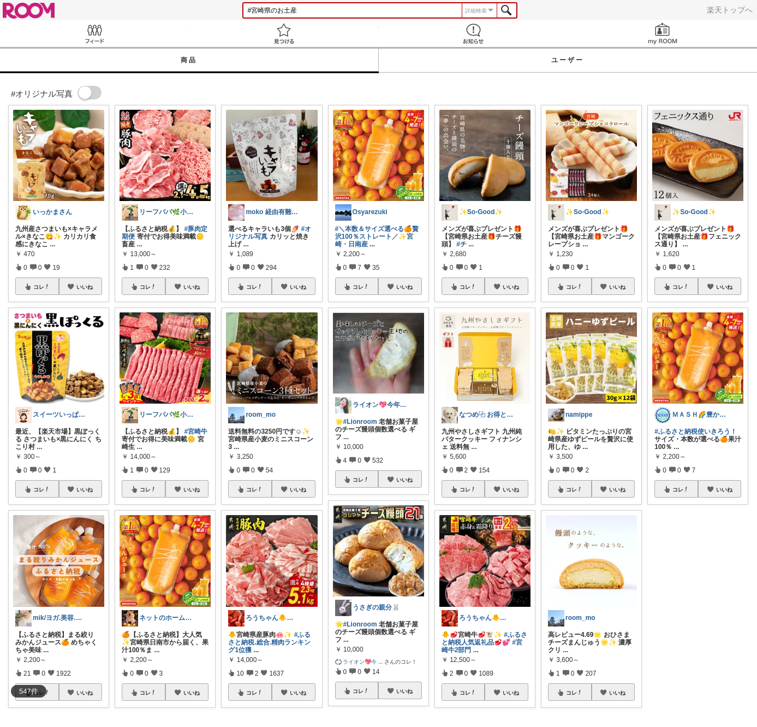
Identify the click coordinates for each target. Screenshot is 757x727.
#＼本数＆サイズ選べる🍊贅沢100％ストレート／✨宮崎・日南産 (377, 236)
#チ (461, 244)
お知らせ (473, 33)
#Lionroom (360, 421)
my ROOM (662, 33)
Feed (94, 33)
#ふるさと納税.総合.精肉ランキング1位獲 (269, 642)
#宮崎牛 (196, 431)
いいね (84, 286)
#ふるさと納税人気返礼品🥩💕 (484, 638)
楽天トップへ (730, 9)
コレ (41, 286)
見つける (284, 33)
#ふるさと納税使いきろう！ (695, 431)
